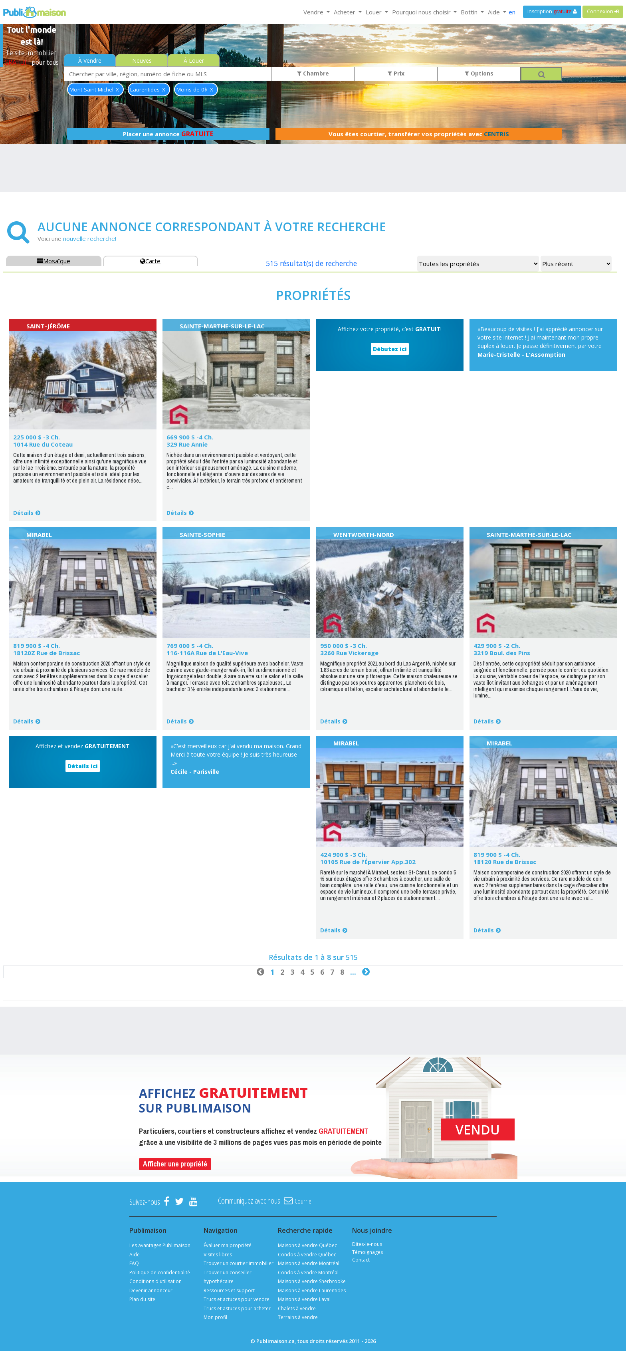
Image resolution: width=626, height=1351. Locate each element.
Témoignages (367, 1252)
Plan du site (142, 1299)
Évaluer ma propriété (228, 1245)
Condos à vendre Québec (307, 1254)
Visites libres (218, 1254)
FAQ (134, 1263)
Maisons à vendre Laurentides (312, 1290)
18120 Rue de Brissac (504, 862)
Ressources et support (229, 1290)
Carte (150, 261)
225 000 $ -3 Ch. (36, 437)
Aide (134, 1254)
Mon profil (215, 1317)
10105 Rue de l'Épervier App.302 (368, 862)
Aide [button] (494, 12)
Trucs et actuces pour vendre (236, 1299)
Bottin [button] (470, 12)
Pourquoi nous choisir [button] (422, 12)
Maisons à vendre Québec (307, 1245)
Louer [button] (374, 12)
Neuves (142, 60)
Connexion (603, 11)
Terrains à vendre (298, 1317)
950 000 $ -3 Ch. (343, 646)
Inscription (552, 11)
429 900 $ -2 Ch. (496, 646)
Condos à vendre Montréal (308, 1272)
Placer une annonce (168, 133)
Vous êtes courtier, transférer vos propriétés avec (419, 134)
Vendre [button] (314, 12)
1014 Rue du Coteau (43, 444)
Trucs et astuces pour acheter (237, 1308)
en (512, 12)
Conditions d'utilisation (155, 1281)
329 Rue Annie (187, 444)
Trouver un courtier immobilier (238, 1263)
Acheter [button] (345, 12)
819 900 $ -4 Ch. (36, 646)
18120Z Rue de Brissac (46, 653)
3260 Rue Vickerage (349, 653)
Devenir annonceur (150, 1290)
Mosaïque (53, 261)
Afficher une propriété (175, 1164)
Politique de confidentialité (159, 1272)
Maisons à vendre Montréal (308, 1263)
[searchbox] (167, 73)
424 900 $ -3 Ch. (343, 854)
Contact (361, 1259)
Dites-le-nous (367, 1244)
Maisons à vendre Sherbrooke (312, 1281)
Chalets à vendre (297, 1308)
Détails (23, 513)
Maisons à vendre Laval (304, 1299)
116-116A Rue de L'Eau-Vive (207, 653)
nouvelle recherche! (89, 238)
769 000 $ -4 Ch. (189, 646)
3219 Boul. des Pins (501, 653)
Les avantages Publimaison (159, 1245)
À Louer (194, 60)
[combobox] (167, 73)
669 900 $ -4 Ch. (189, 437)
